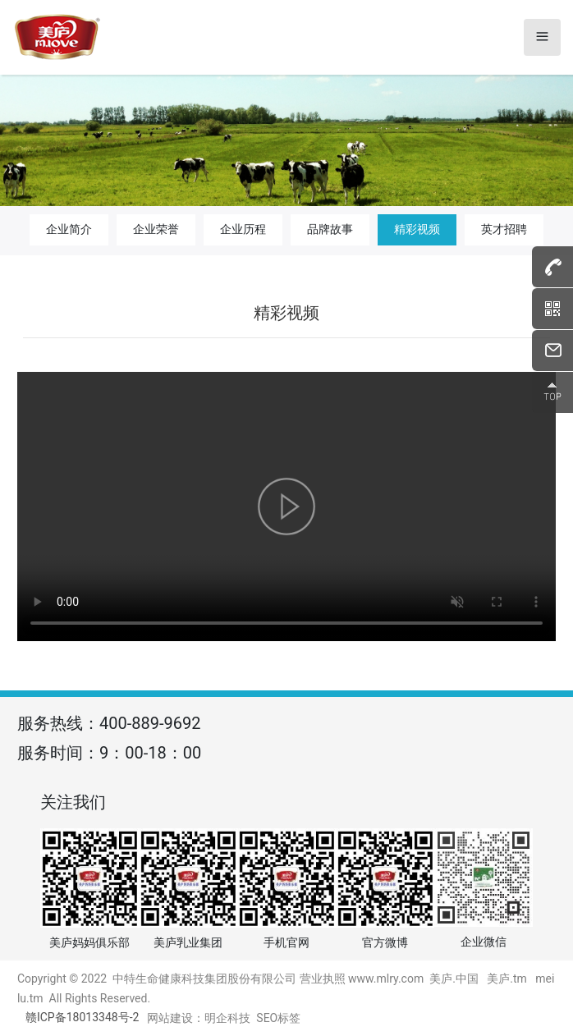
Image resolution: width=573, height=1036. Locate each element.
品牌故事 (330, 229)
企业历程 (243, 229)
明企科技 (227, 1018)
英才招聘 (504, 229)
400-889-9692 (149, 723)
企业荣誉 (156, 229)
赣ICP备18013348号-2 (82, 1017)
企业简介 (69, 229)
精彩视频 (417, 229)
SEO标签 (278, 1018)
